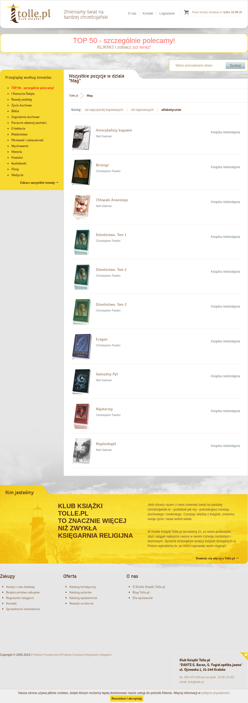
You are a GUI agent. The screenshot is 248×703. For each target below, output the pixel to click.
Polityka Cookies (72, 654)
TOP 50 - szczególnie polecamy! (124, 41)
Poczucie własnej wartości (29, 122)
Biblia (15, 111)
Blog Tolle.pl (141, 592)
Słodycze (17, 175)
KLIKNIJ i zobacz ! (124, 47)
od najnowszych (142, 110)
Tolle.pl (73, 95)
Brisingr (102, 165)
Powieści (17, 157)
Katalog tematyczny (82, 586)
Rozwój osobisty (21, 99)
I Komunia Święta (23, 93)
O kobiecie (18, 128)
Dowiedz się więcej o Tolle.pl (217, 558)
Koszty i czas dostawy (20, 586)
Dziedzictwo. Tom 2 (111, 269)
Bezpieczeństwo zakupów (23, 592)
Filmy (15, 169)
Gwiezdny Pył (107, 374)
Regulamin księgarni (20, 598)
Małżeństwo (19, 134)
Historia (16, 151)
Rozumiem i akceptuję (126, 698)
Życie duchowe (21, 105)
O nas (132, 13)
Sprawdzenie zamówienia (23, 609)
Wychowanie (19, 146)
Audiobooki (18, 163)
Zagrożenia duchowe (25, 117)
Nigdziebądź (106, 443)
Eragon (102, 339)
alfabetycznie (171, 110)
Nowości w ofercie (81, 603)
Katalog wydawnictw (83, 598)
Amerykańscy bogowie (114, 130)
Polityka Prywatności (45, 654)
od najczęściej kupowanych (104, 110)
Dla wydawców (143, 598)
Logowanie (167, 13)
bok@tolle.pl (196, 681)
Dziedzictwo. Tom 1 (111, 234)
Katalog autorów (80, 592)
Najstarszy (104, 409)
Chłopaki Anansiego (112, 199)
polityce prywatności (215, 693)
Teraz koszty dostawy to (217, 12)
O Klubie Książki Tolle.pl (149, 586)
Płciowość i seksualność (27, 140)
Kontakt (148, 13)
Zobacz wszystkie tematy (39, 183)
